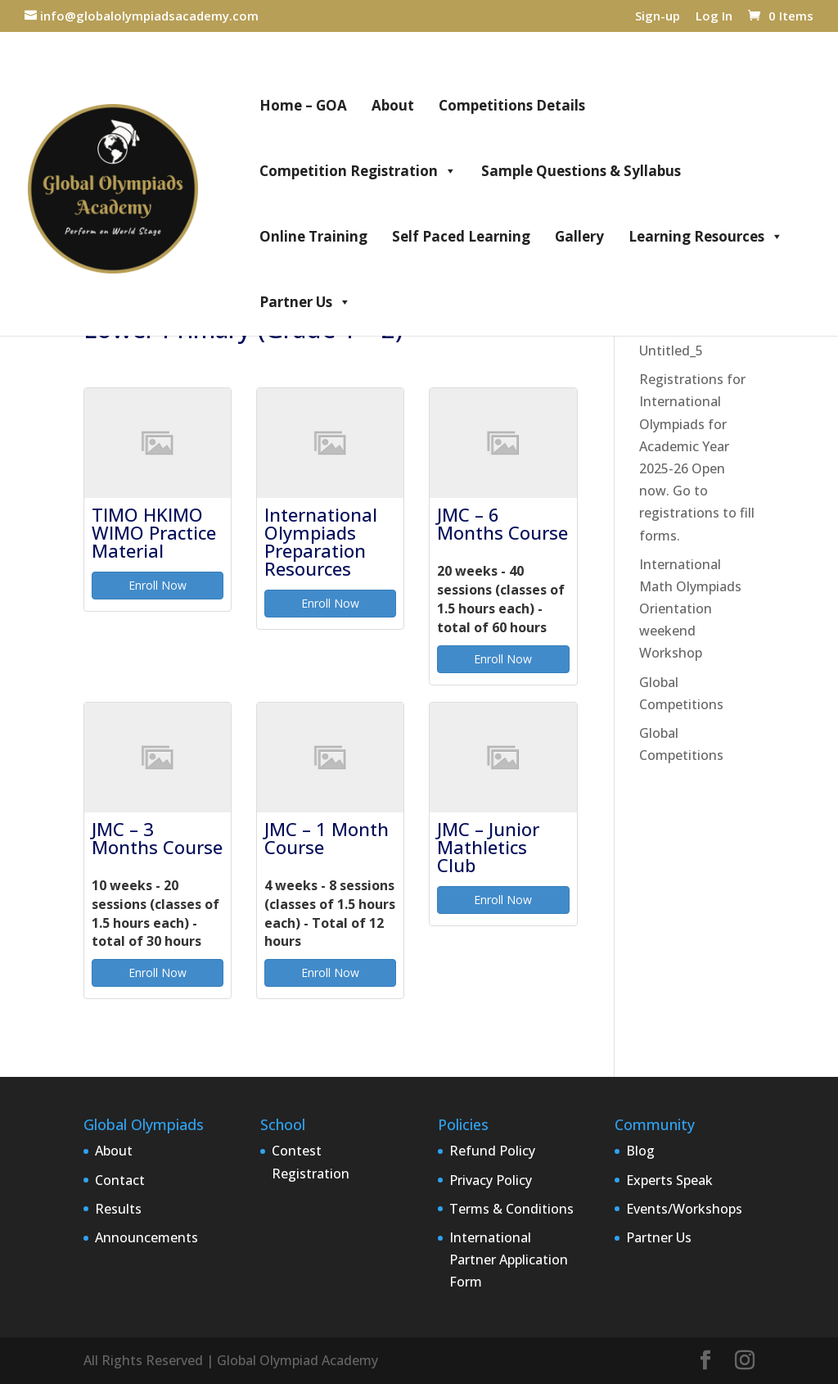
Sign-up (657, 17)
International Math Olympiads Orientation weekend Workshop (690, 609)
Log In (714, 17)
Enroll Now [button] (157, 585)
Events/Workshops (684, 1209)
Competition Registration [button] (358, 171)
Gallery (579, 236)
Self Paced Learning (461, 236)
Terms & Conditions (511, 1209)
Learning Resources (705, 236)
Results (118, 1209)
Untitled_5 (671, 350)
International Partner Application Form (508, 1259)
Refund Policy (492, 1151)
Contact (120, 1180)
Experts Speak (669, 1180)
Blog (640, 1151)
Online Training (313, 236)
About (393, 105)
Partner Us (305, 302)
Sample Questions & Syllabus (581, 170)
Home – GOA (303, 105)
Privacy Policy (490, 1180)
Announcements (146, 1237)
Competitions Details (512, 105)
